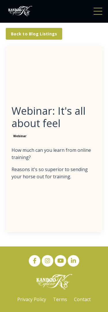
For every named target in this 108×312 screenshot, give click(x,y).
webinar (19, 136)
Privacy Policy (31, 299)
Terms (60, 299)
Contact (82, 299)
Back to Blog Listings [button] (34, 34)
